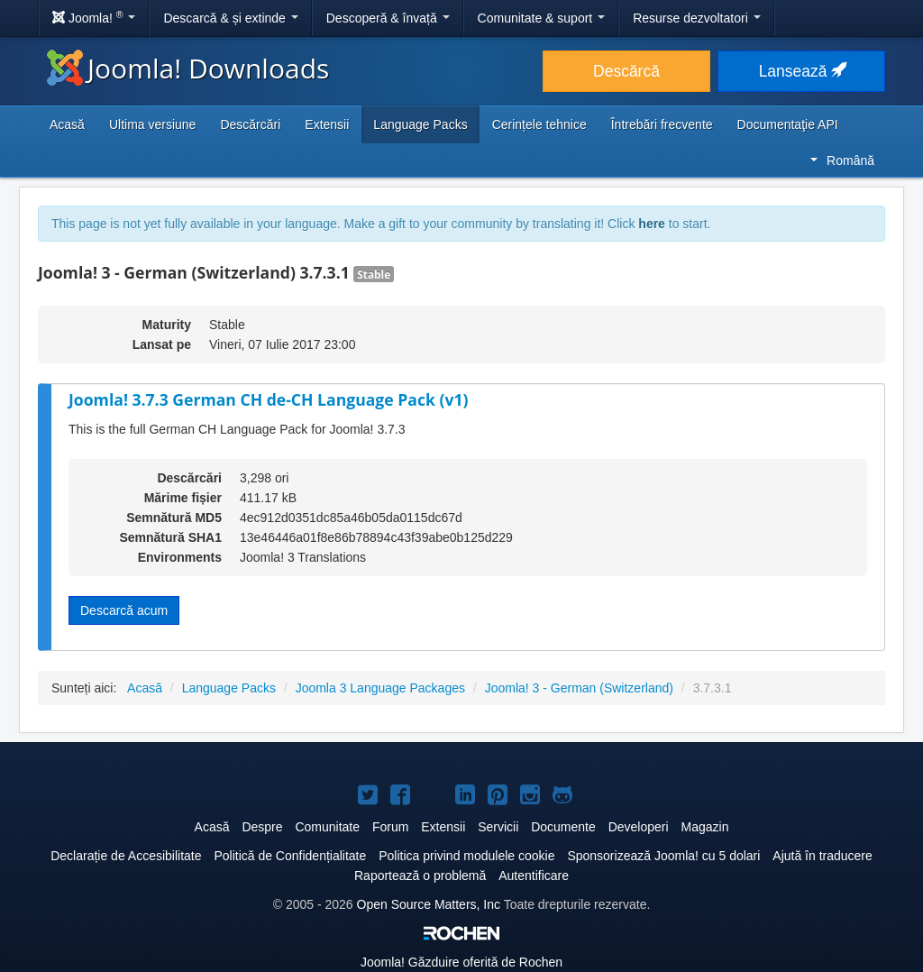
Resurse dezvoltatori (697, 18)
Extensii (327, 124)
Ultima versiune (152, 124)
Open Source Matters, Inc (429, 904)
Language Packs (420, 124)
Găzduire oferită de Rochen (461, 962)
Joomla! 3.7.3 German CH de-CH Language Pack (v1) (268, 399)
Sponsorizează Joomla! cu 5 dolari (663, 855)
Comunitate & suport (542, 18)
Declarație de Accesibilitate (125, 855)
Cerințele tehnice (539, 124)
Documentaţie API (787, 124)
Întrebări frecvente (662, 124)
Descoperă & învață (388, 18)
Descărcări (250, 124)
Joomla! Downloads (188, 68)
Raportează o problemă (420, 875)
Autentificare (533, 875)
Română (842, 160)
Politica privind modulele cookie (466, 855)
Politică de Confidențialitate (290, 855)
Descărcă (626, 71)
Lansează (802, 71)
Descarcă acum (124, 610)
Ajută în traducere (822, 855)
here (651, 223)
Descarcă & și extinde (230, 18)
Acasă (67, 124)
